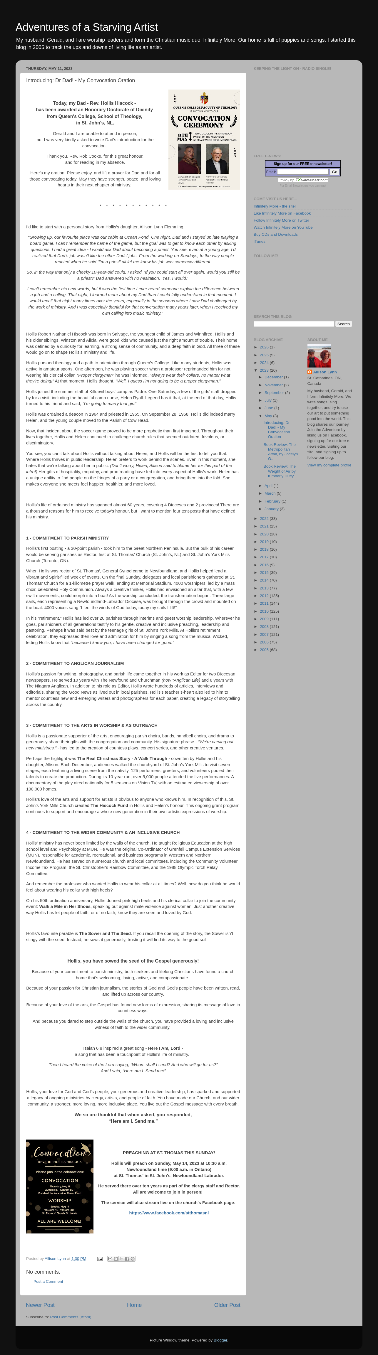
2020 (265, 534)
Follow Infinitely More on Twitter (281, 220)
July (269, 400)
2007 (265, 634)
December (274, 377)
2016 (265, 565)
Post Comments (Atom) (70, 1317)
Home (134, 1305)
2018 (265, 549)
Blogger (220, 1340)
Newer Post (40, 1305)
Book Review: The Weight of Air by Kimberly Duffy (280, 471)
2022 (265, 518)
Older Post (227, 1305)
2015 (265, 572)
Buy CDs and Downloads (276, 234)
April (269, 485)
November (274, 385)
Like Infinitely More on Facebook (282, 213)
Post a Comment (48, 1281)
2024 (265, 362)
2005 (265, 650)
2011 (265, 603)
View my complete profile (329, 465)
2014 (265, 580)
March (271, 493)
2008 (265, 626)
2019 (265, 542)
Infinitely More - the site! (275, 206)
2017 (265, 557)
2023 (265, 370)
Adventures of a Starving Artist (87, 27)
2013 (265, 588)
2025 (265, 355)
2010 (265, 611)
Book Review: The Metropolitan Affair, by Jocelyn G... (281, 451)
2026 (265, 347)
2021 (265, 526)
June (269, 408)
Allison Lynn (325, 372)
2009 (265, 619)
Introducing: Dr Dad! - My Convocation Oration (277, 429)
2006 (265, 642)
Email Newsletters (296, 185)
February (273, 501)
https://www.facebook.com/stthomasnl (169, 1213)
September (275, 392)
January (272, 509)
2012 (265, 596)
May (269, 416)
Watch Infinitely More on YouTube (283, 227)
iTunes (259, 241)
